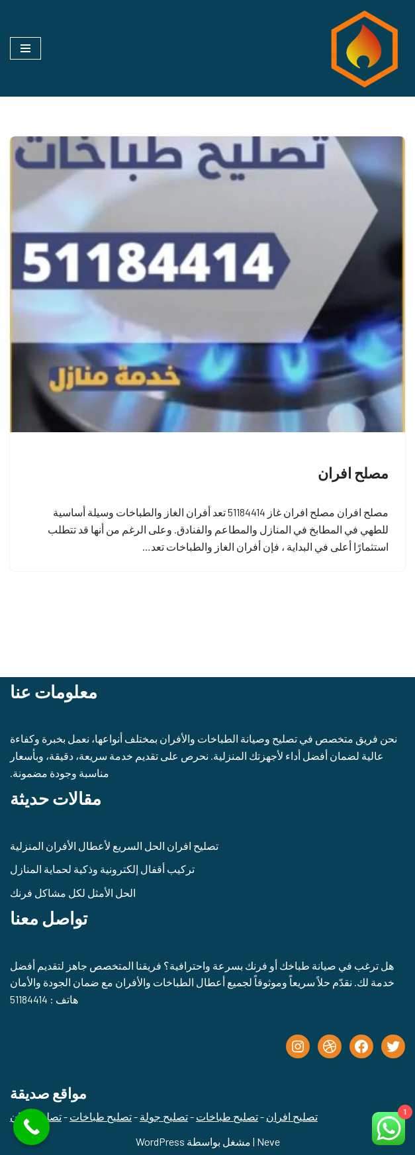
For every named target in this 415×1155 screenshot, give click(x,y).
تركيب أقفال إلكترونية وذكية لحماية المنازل (102, 868)
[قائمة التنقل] (25, 48)
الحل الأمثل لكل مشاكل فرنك (73, 892)
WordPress (160, 1141)
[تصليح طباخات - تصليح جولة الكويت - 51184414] (362, 48)
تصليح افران (292, 1116)
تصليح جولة (164, 1116)
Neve (268, 1141)
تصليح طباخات (227, 1116)
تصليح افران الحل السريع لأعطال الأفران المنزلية (114, 845)
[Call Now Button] (31, 1127)
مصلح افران (353, 472)
